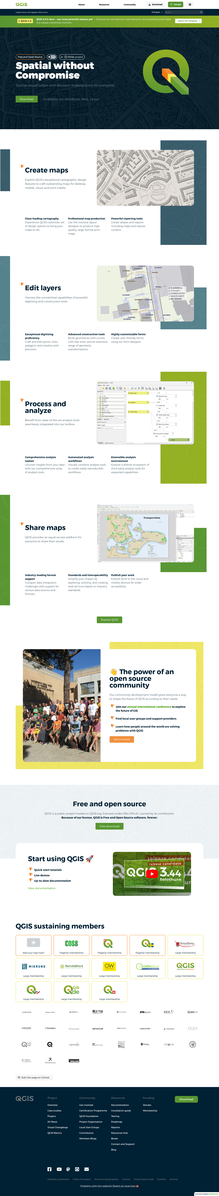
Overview (52, 1105)
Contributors (86, 1133)
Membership (150, 1110)
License (126, 1179)
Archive (173, 1179)
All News (52, 1122)
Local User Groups (89, 1127)
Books (114, 1138)
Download (27, 99)
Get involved (122, 739)
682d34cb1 (214, 1194)
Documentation (120, 1105)
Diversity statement (58, 1179)
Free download (109, 826)
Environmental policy (106, 1179)
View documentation (42, 888)
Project (52, 1098)
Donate (147, 1105)
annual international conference (149, 706)
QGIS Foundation (88, 1116)
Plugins (51, 1116)
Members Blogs (88, 1138)
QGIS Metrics (54, 1133)
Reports (115, 1127)
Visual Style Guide (144, 1179)
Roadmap (116, 1122)
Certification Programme (93, 1110)
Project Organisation (90, 1122)
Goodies (161, 1179)
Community (87, 1098)
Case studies (54, 1110)
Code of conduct (82, 1179)
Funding (148, 1098)
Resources (118, 1098)
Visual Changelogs (57, 1127)
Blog (113, 1150)
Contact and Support (123, 1144)
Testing (115, 1116)
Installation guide (121, 1110)
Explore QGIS (109, 619)
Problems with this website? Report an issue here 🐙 (109, 1186)
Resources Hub (119, 1133)
